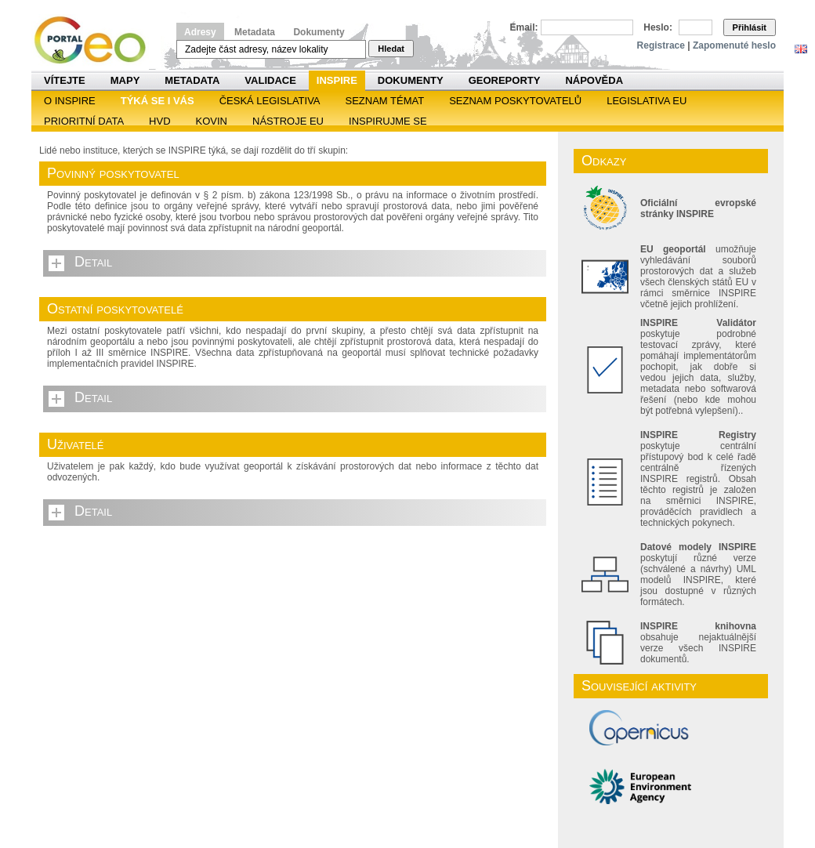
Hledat (391, 48)
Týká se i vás (157, 101)
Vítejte (64, 80)
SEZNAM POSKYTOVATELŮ (515, 101)
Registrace (661, 45)
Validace (269, 80)
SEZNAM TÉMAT (385, 101)
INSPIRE (337, 80)
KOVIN (211, 121)
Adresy (200, 32)
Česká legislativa (270, 101)
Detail (93, 262)
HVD (159, 121)
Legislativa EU (646, 101)
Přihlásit (749, 27)
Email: (524, 27)
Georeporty (505, 80)
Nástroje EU (288, 121)
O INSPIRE (70, 101)
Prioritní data (84, 121)
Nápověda (594, 80)
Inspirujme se (388, 121)
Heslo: (657, 27)
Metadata (254, 32)
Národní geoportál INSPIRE (96, 40)
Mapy (125, 80)
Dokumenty (318, 32)
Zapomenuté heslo (734, 45)
